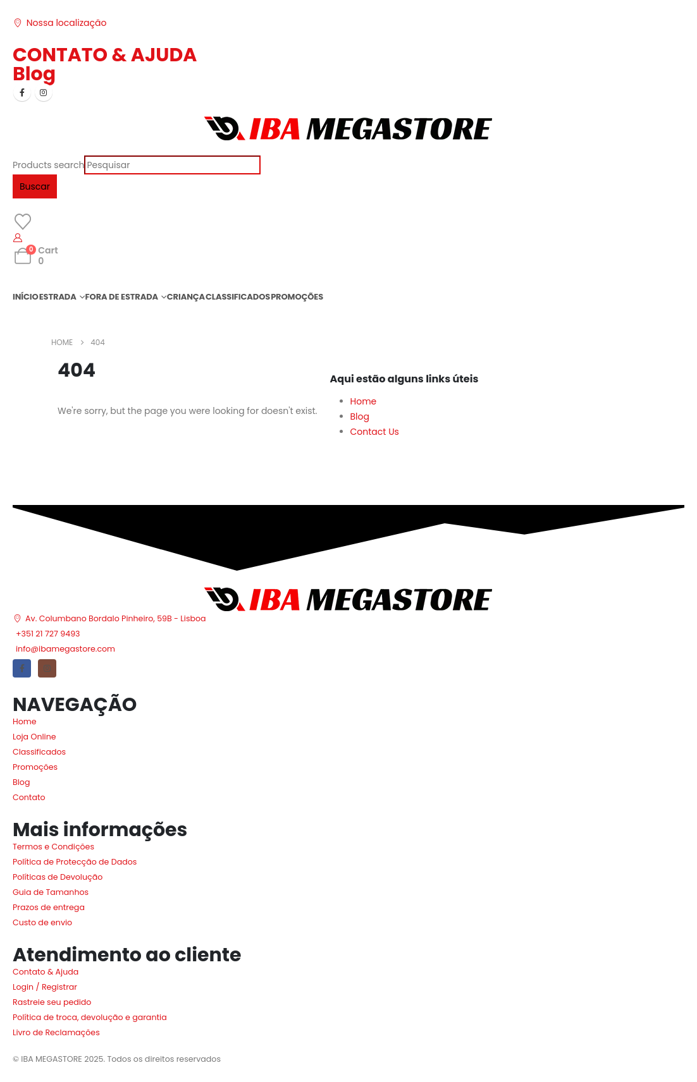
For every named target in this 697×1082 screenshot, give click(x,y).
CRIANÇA (186, 297)
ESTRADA (58, 297)
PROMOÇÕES (297, 297)
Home (363, 401)
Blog (34, 74)
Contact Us (374, 431)
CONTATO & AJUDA (105, 55)
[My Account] (18, 237)
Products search (48, 165)
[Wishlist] (22, 222)
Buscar (35, 186)
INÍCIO (26, 297)
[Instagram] (43, 92)
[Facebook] (22, 92)
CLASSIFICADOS (238, 297)
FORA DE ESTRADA (121, 297)
